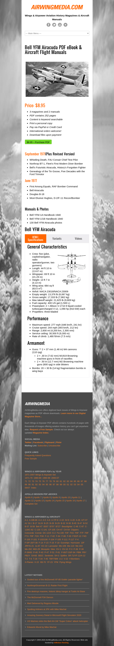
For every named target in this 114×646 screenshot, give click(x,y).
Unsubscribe (54, 445)
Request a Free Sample (41, 429)
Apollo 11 (76, 497)
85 (75, 481)
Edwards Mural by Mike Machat (41, 627)
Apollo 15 (60, 500)
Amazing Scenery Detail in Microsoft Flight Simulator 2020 (54, 615)
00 (64, 484)
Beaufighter (68, 526)
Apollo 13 (39, 500)
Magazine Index (40, 433)
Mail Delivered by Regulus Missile (43, 603)
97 (54, 484)
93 (40, 484)
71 (26, 481)
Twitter (28, 442)
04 (78, 484)
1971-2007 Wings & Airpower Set (40, 474)
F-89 (69, 536)
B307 (46, 526)
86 (78, 481)
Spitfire (63, 555)
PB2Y (27, 555)
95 (47, 484)
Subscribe (42, 445)
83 (68, 481)
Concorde (29, 533)
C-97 (81, 526)
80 (57, 481)
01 (68, 484)
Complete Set (31, 504)
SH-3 (57, 555)
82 (64, 481)
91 (33, 484)
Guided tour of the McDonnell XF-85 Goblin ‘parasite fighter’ (55, 579)
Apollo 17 (80, 500)
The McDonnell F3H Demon (40, 597)
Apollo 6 (28, 497)
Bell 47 (39, 526)
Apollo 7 (37, 497)
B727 (58, 526)
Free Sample (31, 458)
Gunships (65, 542)
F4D (84, 536)
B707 (52, 526)
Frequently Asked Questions (38, 455)
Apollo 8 (47, 497)
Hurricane (75, 542)
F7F (82, 533)
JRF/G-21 (29, 546)
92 (36, 484)
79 (54, 481)
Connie (38, 533)
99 (61, 484)
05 (82, 484)
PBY (84, 552)
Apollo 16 (70, 500)
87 (82, 481)
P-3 (70, 549)
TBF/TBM (53, 559)
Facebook (38, 442)
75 (40, 481)
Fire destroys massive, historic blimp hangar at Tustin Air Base (56, 591)
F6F (77, 533)
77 (47, 481)
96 (50, 484)
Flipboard (49, 442)
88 (85, 481)
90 (29, 484)
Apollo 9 (56, 497)
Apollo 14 (49, 500)
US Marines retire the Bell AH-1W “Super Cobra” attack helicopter (57, 621)
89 (26, 484)
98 (57, 484)
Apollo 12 (29, 500)
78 (50, 481)
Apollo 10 (65, 497)
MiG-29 (36, 549)
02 (71, 484)
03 (75, 484)
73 (33, 481)
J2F (82, 542)
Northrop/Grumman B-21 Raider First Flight (47, 585)
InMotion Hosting (61, 643)
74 (36, 481)
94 (43, 484)
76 (43, 481)
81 (61, 481)
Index (33, 488)
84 (71, 481)
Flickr (59, 442)
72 (29, 481)
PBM (78, 552)
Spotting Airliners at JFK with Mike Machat (46, 609)
